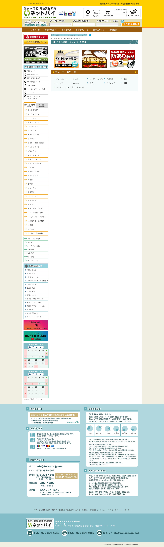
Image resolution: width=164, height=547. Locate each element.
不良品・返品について (35, 299)
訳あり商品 (31, 85)
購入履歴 (96, 16)
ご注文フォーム (32, 277)
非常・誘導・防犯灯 (35, 208)
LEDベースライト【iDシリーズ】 (34, 97)
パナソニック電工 (34, 239)
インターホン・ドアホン (37, 217)
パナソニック (61, 79)
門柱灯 (30, 180)
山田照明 (30, 257)
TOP (35, 510)
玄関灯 (30, 184)
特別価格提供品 (33, 74)
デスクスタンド (33, 171)
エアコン (30, 93)
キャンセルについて (34, 302)
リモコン (31, 204)
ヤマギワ (59, 83)
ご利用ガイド (32, 284)
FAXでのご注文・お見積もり (37, 281)
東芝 (91, 83)
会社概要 (30, 309)
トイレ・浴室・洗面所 (36, 143)
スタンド (31, 167)
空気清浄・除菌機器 (35, 233)
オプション (32, 200)
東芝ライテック (33, 260)
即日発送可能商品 (34, 78)
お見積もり (31, 273)
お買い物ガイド (53, 510)
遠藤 (125, 79)
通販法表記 (64, 510)
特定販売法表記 (32, 313)
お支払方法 (31, 291)
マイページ (96, 10)
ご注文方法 (31, 288)
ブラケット (32, 139)
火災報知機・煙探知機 (36, 221)
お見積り (85, 510)
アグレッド (111, 83)
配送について (32, 295)
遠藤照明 (30, 253)
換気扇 (30, 225)
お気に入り (96, 13)
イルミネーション (34, 163)
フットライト (33, 188)
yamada (76, 83)
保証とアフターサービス (36, 306)
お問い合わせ (32, 270)
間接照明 (31, 192)
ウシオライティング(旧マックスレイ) (70, 87)
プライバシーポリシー (35, 317)
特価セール (31, 71)
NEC (125, 83)
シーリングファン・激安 (36, 89)
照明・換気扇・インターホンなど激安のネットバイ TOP (69, 35)
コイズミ (76, 79)
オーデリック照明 (96, 79)
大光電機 (110, 79)
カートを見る (108, 510)
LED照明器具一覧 (34, 82)
